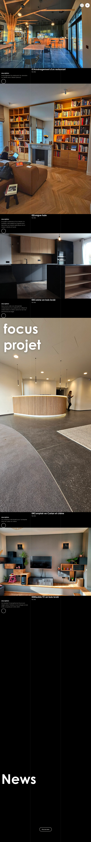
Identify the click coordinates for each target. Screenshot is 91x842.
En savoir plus (3, 81)
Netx (35, 71)
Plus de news (45, 829)
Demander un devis (75, 5)
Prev (33, 71)
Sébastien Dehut (10, 5)
